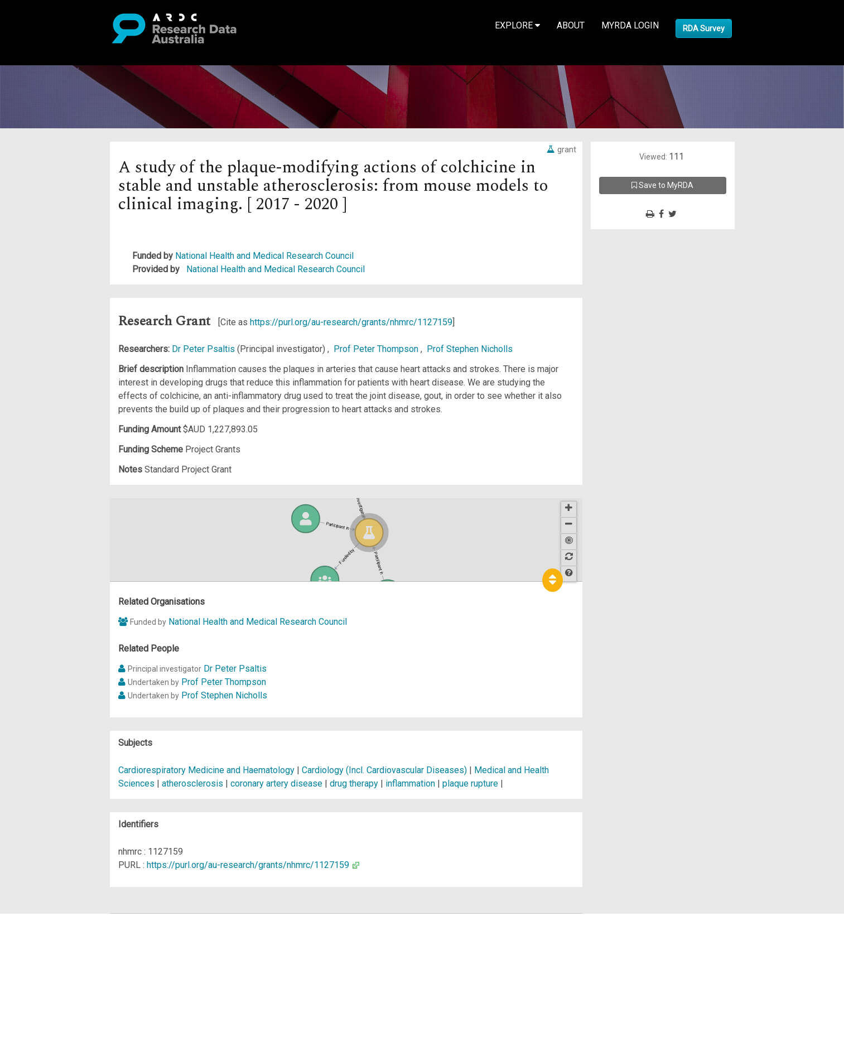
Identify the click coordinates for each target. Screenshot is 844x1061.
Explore (517, 25)
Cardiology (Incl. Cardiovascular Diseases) (385, 770)
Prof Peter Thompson (377, 349)
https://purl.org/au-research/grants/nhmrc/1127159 (351, 322)
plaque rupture (470, 783)
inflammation (410, 783)
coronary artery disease (276, 783)
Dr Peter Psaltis (204, 349)
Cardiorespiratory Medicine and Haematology (207, 770)
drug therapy (354, 783)
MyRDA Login (630, 25)
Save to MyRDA (662, 185)
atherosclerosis (192, 783)
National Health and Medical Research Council (264, 255)
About (571, 25)
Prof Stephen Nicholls (470, 349)
